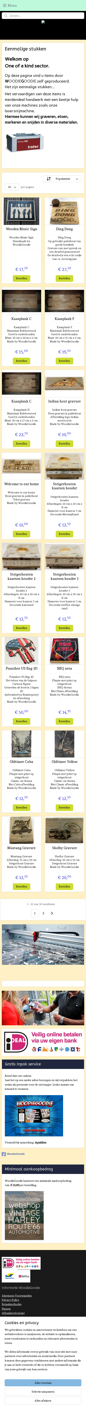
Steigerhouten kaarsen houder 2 (22, 576)
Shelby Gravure (64, 848)
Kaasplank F (64, 319)
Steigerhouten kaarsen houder (64, 486)
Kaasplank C (21, 319)
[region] (43, 1351)
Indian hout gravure (64, 401)
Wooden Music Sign (21, 229)
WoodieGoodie (13, 1154)
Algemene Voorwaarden (17, 1295)
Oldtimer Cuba (21, 762)
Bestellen (21, 278)
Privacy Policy (10, 1299)
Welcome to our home (21, 484)
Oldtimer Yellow (64, 762)
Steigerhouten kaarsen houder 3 (64, 576)
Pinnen (6, 1308)
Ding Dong (64, 229)
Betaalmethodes (12, 1304)
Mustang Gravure (21, 848)
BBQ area (64, 668)
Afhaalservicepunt (13, 1313)
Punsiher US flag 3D (21, 668)
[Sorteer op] (62, 179)
